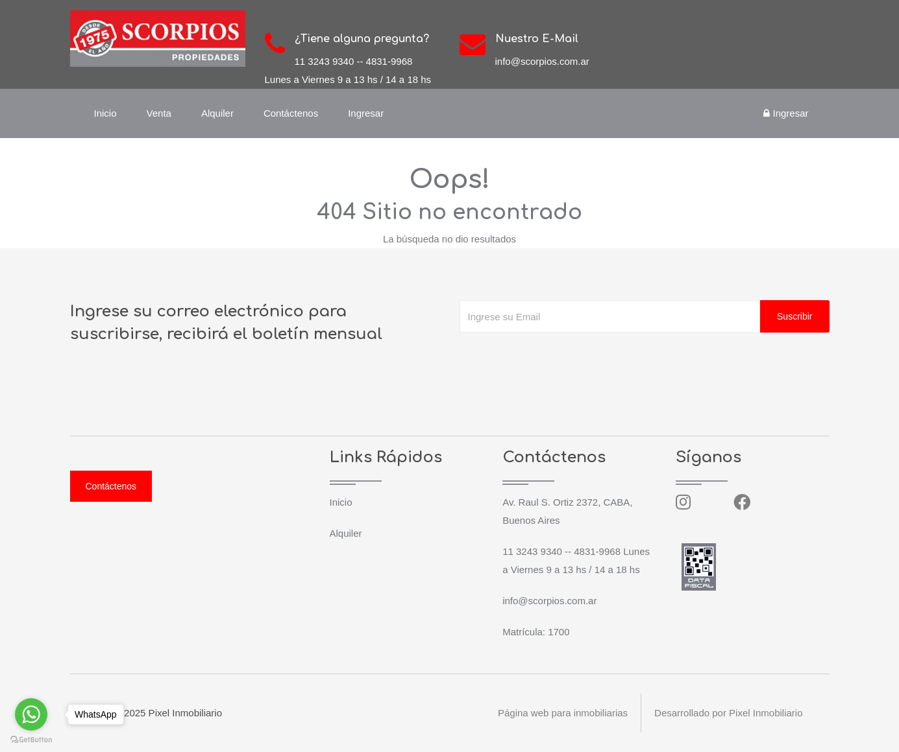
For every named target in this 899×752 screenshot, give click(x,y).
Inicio (105, 113)
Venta (159, 113)
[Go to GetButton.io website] (31, 739)
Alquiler (217, 113)
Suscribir (794, 316)
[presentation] (558, 358)
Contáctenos (291, 113)
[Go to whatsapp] (31, 714)
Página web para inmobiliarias (563, 712)
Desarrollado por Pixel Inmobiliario (728, 712)
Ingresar (366, 113)
